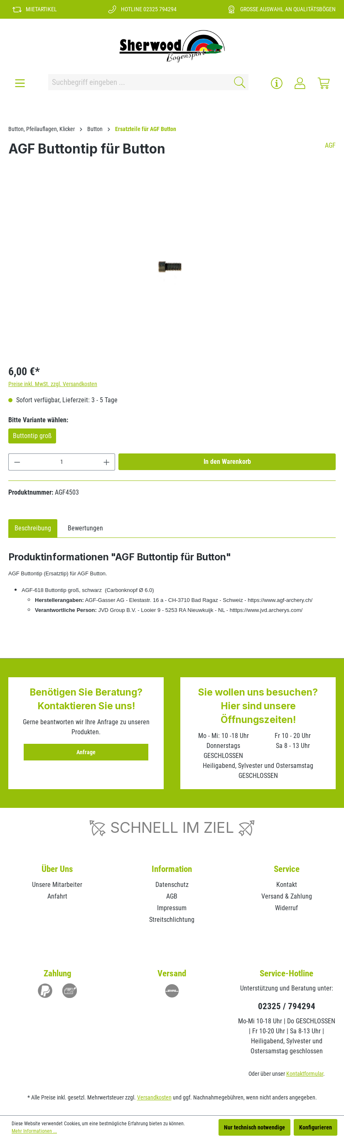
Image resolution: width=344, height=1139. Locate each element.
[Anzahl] (61, 461)
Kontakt (286, 885)
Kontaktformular (304, 1073)
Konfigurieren (315, 1127)
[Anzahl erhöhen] (106, 461)
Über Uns (57, 869)
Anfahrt (57, 896)
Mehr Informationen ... (34, 1131)
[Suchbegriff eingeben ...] (138, 82)
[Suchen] (238, 82)
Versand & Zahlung (286, 896)
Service (287, 869)
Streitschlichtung (171, 920)
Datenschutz (172, 885)
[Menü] (20, 83)
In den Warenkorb (227, 462)
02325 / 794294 (286, 1006)
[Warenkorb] (324, 83)
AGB (171, 896)
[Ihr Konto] (300, 83)
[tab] (32, 528)
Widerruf (286, 908)
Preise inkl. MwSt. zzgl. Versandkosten (52, 384)
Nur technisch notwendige (254, 1127)
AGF (330, 145)
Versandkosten (154, 1097)
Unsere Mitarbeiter (57, 885)
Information (172, 869)
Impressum (172, 908)
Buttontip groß (32, 436)
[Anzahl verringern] (17, 461)
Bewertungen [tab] (85, 528)
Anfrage (86, 752)
